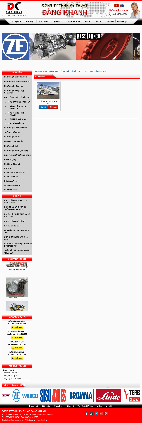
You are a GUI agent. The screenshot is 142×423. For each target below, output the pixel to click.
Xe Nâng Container (12, 185)
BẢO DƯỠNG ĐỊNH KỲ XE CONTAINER (15, 201)
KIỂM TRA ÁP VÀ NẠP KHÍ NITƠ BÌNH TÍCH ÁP (18, 245)
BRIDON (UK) (10, 159)
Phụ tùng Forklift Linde (17, 270)
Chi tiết (43, 107)
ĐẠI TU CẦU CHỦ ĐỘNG (14, 221)
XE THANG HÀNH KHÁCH (17, 114)
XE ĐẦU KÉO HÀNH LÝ (20, 102)
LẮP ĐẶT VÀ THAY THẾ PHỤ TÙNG (16, 231)
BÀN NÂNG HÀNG (18, 119)
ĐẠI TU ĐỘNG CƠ (11, 226)
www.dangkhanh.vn (40, 420)
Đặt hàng (53, 107)
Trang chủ (16, 21)
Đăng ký (110, 21)
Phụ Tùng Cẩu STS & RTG (15, 77)
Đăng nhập (121, 21)
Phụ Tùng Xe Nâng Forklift (15, 128)
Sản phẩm (43, 21)
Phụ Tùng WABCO (12, 137)
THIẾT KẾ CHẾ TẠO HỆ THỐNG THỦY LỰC (17, 251)
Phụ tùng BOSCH (11, 190)
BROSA (7, 168)
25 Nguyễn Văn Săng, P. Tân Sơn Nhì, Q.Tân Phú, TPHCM (29, 414)
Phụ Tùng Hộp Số (12, 146)
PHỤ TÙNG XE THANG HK (48, 102)
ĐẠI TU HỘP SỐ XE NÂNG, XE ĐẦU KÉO (17, 215)
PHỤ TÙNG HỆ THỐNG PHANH (17, 155)
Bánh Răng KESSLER (17, 298)
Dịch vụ (56, 21)
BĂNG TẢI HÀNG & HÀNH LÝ (18, 107)
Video (87, 21)
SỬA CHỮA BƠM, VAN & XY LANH (16, 238)
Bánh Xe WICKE (11, 177)
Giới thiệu (30, 21)
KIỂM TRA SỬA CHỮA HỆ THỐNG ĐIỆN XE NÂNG (15, 208)
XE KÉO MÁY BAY (18, 123)
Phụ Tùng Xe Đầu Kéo (13, 86)
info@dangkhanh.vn (15, 420)
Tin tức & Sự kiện (72, 21)
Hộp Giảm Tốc (10, 181)
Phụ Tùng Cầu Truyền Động (16, 151)
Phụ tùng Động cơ (12, 164)
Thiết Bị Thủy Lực (12, 132)
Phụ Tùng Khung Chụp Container (14, 92)
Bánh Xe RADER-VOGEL (15, 172)
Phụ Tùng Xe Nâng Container (17, 81)
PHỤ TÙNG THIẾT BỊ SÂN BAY (17, 97)
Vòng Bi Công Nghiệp (13, 141)
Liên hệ (98, 21)
